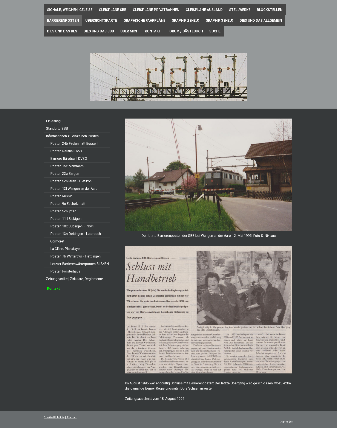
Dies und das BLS (62, 31)
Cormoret (57, 241)
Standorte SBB (57, 128)
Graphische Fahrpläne (144, 20)
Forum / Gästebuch (185, 31)
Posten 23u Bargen (64, 174)
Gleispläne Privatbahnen (156, 10)
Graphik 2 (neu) (185, 20)
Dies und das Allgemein (261, 20)
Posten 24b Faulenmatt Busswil (74, 144)
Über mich (129, 31)
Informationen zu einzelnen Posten (72, 136)
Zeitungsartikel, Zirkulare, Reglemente (74, 279)
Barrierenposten (63, 20)
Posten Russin (61, 196)
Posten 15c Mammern (67, 166)
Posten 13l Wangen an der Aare (74, 189)
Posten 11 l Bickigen (65, 219)
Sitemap (71, 417)
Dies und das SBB (99, 31)
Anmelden (286, 421)
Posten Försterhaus (65, 271)
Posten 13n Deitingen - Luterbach (75, 234)
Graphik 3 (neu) (219, 20)
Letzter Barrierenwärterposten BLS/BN (79, 264)
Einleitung (53, 121)
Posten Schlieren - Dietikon (71, 181)
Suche (215, 31)
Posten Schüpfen (63, 211)
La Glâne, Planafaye (65, 249)
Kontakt (153, 31)
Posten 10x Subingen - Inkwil (72, 226)
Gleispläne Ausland (204, 10)
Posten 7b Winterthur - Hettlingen (75, 256)
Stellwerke (239, 10)
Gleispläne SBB (112, 10)
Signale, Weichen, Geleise (69, 10)
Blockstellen (269, 10)
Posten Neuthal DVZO (66, 151)
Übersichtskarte (101, 20)
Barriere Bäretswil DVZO (68, 159)
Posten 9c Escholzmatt (67, 204)
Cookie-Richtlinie (54, 417)
